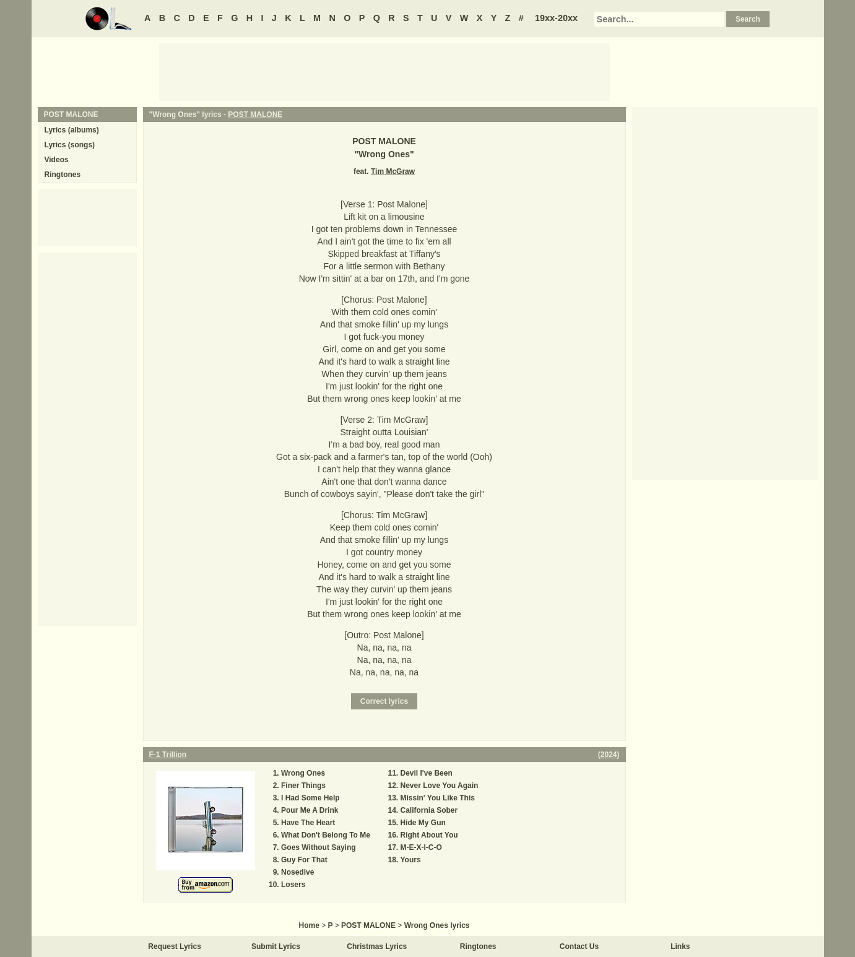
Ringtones (63, 174)
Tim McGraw (393, 171)
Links (680, 946)
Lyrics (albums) (72, 130)
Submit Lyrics (275, 946)
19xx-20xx (556, 18)
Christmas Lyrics (377, 946)
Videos (57, 159)
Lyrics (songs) (70, 145)
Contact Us (579, 946)
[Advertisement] (384, 71)
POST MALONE (255, 114)
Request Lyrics (174, 946)
